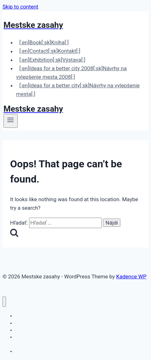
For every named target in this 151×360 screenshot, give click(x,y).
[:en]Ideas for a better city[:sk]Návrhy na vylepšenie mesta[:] (78, 89)
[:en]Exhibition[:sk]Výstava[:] (52, 60)
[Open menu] (10, 121)
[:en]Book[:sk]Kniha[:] (44, 42)
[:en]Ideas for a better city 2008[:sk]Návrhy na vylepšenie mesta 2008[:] (71, 72)
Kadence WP (131, 276)
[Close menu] (4, 301)
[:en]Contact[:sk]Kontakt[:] (49, 51)
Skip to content (20, 6)
